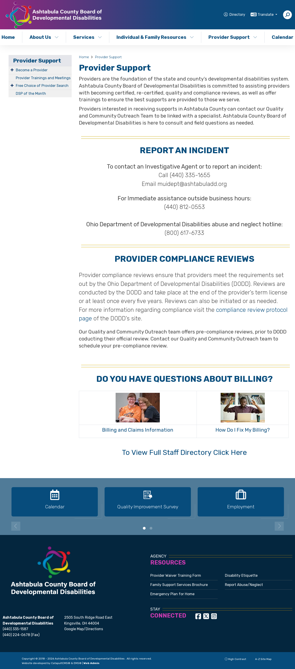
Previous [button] (15, 526)
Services (87, 37)
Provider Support (232, 37)
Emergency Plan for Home (172, 594)
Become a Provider (32, 70)
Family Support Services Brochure (179, 585)
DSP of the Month (31, 93)
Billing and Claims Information (137, 430)
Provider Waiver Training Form (175, 575)
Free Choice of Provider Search (42, 85)
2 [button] (151, 528)
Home (84, 57)
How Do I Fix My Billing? (242, 430)
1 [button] (144, 528)
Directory (237, 14)
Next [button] (279, 526)
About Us (44, 37)
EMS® (78, 663)
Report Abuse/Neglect (244, 585)
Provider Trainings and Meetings (43, 78)
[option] (54, 503)
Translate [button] (266, 14)
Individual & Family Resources (154, 37)
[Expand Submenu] (12, 69)
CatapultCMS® (60, 663)
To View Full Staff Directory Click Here (184, 452)
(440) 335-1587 (15, 629)
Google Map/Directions (83, 629)
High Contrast (237, 659)
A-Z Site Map (261, 659)
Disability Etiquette (241, 575)
